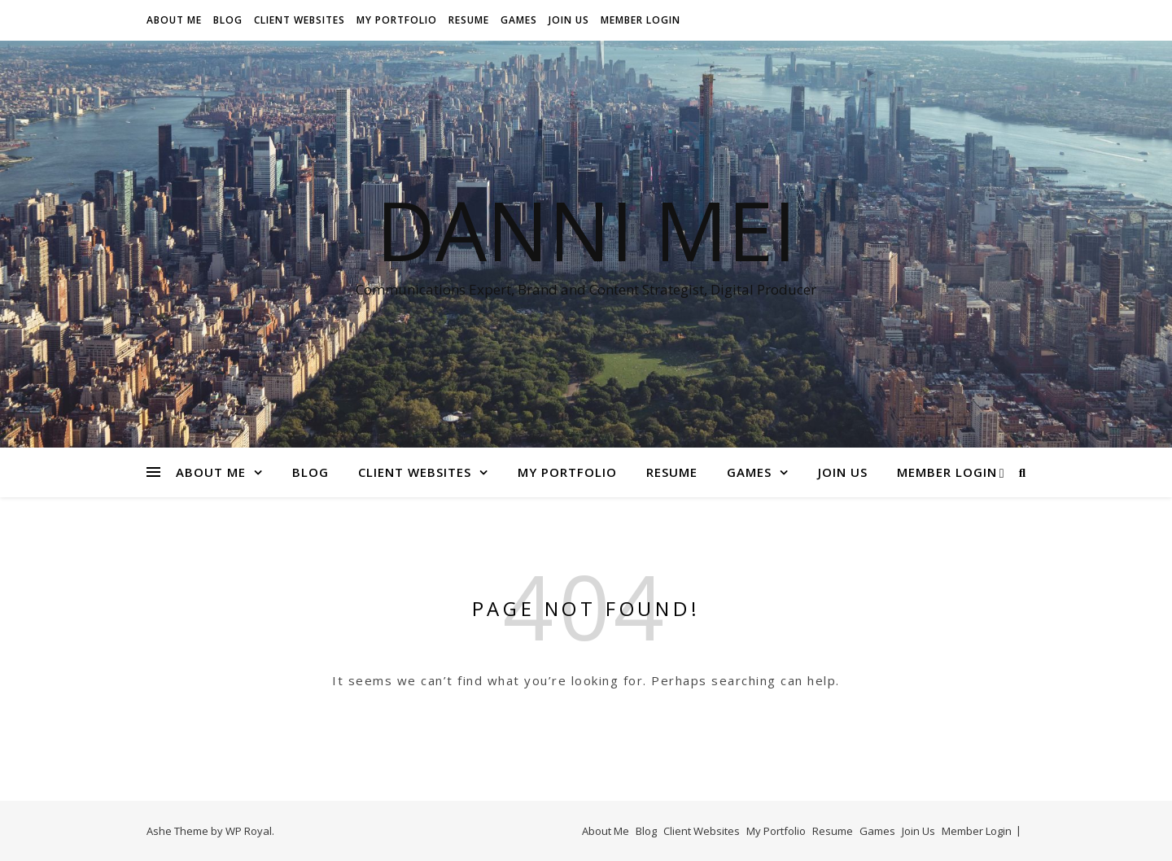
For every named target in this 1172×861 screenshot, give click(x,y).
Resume (468, 20)
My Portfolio (396, 20)
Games (519, 20)
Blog (228, 20)
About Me (174, 20)
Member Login (640, 20)
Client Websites (299, 20)
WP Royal (248, 831)
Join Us (569, 20)
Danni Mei (586, 229)
